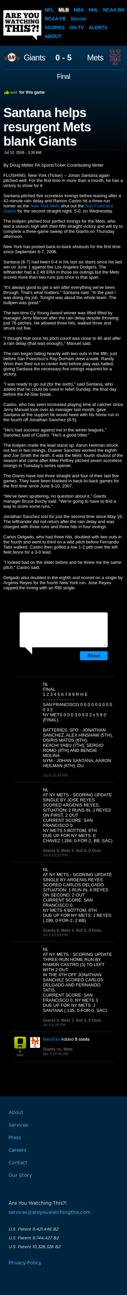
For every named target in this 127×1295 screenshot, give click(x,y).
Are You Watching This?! (22, 25)
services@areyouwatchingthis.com (49, 1212)
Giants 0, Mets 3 (58, 1020)
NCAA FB (55, 18)
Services (18, 1125)
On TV (76, 27)
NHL (94, 10)
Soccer (78, 18)
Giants (34, 58)
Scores (55, 27)
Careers (17, 1150)
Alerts (98, 27)
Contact (17, 1163)
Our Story (20, 1175)
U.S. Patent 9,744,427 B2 (33, 1238)
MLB (64, 10)
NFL (49, 10)
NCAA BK (114, 10)
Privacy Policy (24, 1263)
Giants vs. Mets (58, 1049)
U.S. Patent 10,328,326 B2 (34, 1247)
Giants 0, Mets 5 (58, 850)
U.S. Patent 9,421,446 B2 (33, 1229)
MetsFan (51, 1039)
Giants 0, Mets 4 (58, 930)
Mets (95, 58)
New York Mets (45, 205)
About (53, 36)
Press (14, 1137)
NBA (78, 10)
